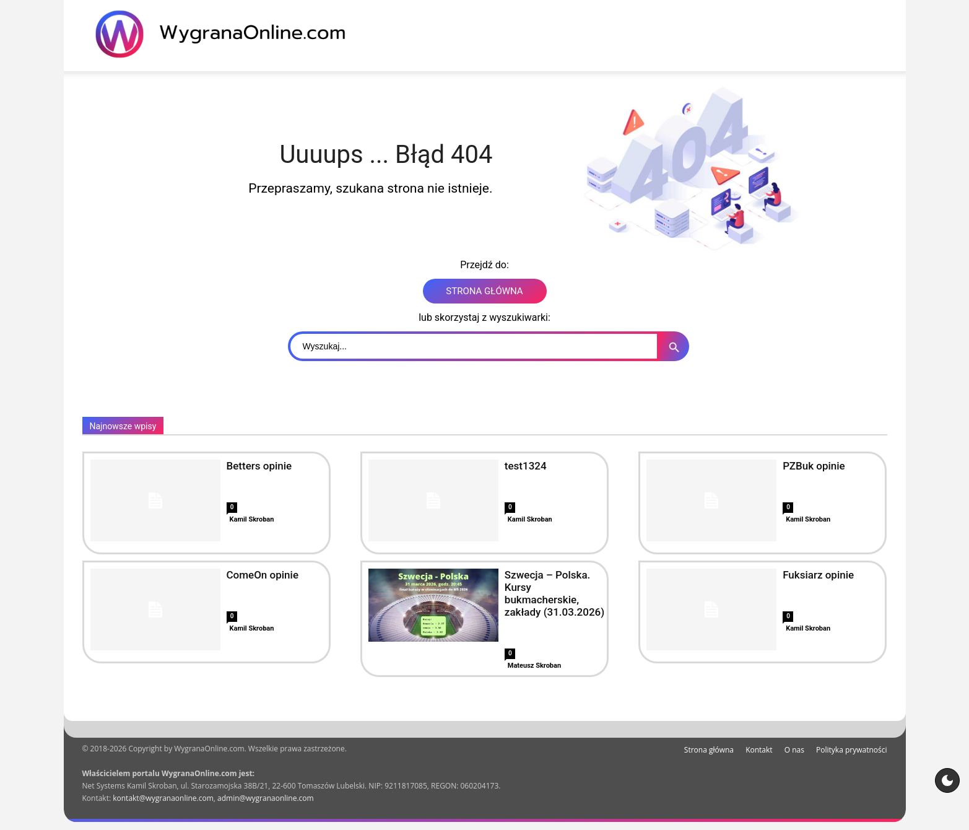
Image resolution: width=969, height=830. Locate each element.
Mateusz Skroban (534, 666)
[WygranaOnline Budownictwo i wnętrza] (228, 34)
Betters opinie (259, 466)
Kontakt (758, 750)
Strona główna (709, 750)
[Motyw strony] (947, 780)
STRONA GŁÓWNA (484, 291)
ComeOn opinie (263, 575)
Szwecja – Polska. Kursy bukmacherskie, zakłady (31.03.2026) (554, 593)
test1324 (526, 466)
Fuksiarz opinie (818, 575)
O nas (794, 750)
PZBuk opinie (814, 466)
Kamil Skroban (252, 519)
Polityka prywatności (851, 750)
